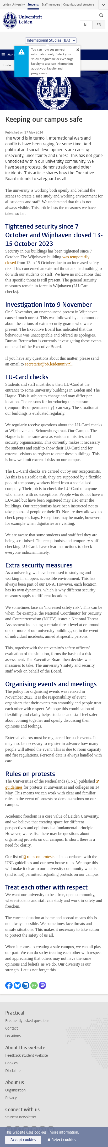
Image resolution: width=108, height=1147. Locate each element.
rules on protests (41, 856)
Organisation (15, 1090)
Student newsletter (20, 1117)
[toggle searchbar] (101, 15)
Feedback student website (26, 1055)
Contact (11, 1028)
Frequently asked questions (27, 1020)
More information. (64, 1132)
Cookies (11, 1063)
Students (33, 5)
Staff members (51, 5)
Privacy (11, 1097)
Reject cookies (63, 1139)
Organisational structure (78, 5)
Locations (13, 1036)
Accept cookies (23, 1139)
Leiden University (14, 5)
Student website (14, 65)
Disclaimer (13, 1070)
